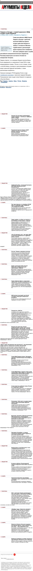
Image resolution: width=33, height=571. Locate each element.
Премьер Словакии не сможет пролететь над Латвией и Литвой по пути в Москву (21, 539)
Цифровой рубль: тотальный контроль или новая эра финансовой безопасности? (21, 186)
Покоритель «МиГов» (16, 310)
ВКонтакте (8, 87)
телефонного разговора (7, 75)
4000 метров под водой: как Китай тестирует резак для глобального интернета (20, 296)
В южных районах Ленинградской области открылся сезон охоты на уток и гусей (21, 464)
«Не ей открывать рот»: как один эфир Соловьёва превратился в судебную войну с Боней (21, 235)
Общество (5, 113)
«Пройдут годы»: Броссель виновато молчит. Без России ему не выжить (21, 510)
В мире (3, 128)
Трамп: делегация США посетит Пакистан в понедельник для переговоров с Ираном (19, 267)
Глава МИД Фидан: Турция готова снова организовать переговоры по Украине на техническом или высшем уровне (21, 372)
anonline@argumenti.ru (6, 561)
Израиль (24, 81)
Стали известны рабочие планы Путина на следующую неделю (21, 387)
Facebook (2, 87)
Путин (19, 81)
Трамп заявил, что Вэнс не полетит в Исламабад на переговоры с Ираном (20, 220)
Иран (15, 81)
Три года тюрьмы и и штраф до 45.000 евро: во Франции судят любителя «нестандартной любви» (21, 205)
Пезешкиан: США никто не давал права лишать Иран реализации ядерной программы (21, 402)
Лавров (5, 81)
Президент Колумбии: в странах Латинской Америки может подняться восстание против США (21, 433)
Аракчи (11, 81)
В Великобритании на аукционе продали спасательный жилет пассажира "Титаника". (21, 482)
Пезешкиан (4, 82)
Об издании (3, 560)
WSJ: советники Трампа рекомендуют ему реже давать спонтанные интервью (21, 493)
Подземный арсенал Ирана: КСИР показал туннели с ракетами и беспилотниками (20, 131)
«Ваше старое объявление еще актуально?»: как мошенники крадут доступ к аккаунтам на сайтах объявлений (16, 345)
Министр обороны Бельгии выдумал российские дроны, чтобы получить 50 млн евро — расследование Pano (21, 525)
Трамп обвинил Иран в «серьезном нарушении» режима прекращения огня (21, 281)
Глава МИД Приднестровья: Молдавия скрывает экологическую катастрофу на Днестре (21, 357)
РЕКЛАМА (3, 559)
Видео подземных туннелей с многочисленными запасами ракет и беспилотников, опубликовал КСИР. (20, 134)
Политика (4, 29)
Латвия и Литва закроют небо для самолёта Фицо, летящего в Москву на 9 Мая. (21, 541)
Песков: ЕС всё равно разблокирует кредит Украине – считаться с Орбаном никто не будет (21, 116)
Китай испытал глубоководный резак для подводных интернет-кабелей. (21, 299)
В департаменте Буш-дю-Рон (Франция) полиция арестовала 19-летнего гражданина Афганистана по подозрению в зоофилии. (21, 209)
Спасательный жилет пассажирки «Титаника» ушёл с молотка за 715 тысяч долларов (21, 479)
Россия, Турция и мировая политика (20, 251)
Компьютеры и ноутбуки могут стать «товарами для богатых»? (20, 448)
